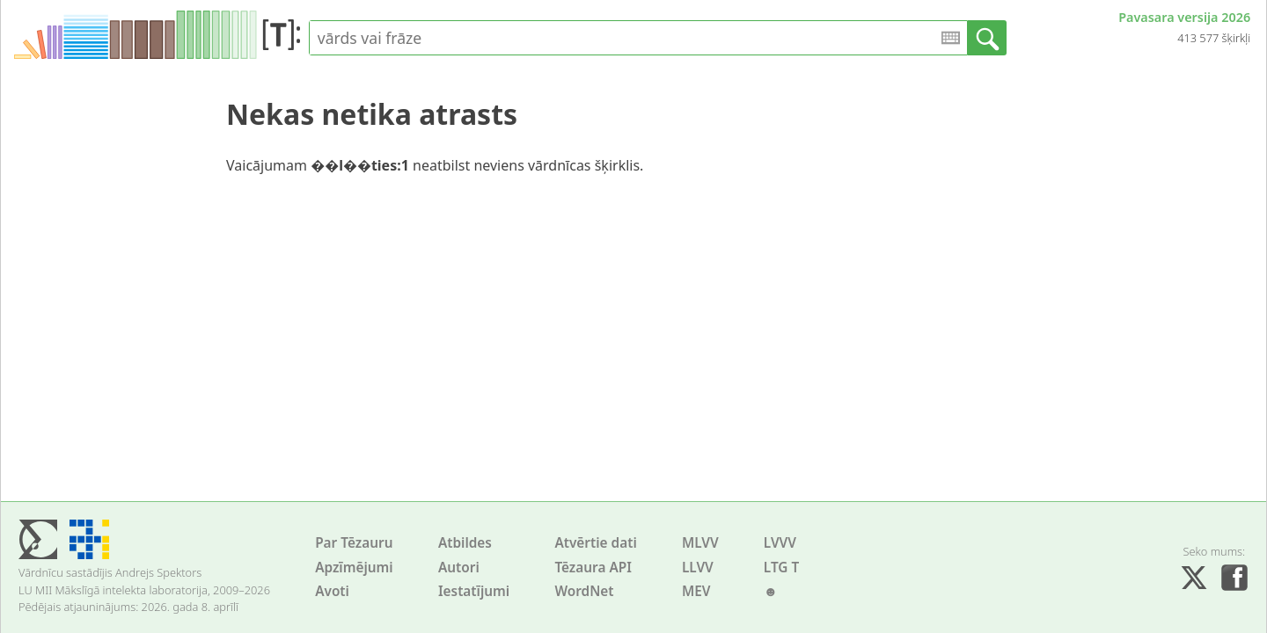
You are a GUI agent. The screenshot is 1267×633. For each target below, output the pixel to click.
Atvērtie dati (595, 543)
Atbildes (465, 543)
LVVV (780, 543)
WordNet (583, 591)
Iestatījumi (473, 591)
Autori (459, 567)
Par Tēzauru (353, 543)
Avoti (332, 591)
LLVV (698, 567)
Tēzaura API (593, 567)
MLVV (700, 543)
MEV (696, 591)
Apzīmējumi (354, 567)
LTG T (781, 567)
